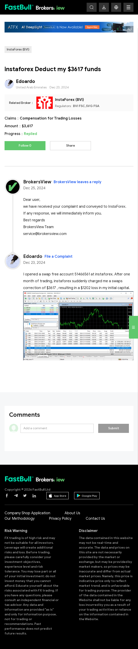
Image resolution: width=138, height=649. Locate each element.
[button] (116, 7)
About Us (72, 513)
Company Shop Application (27, 513)
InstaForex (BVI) (18, 49)
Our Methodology (20, 518)
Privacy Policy (60, 518)
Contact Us (95, 518)
